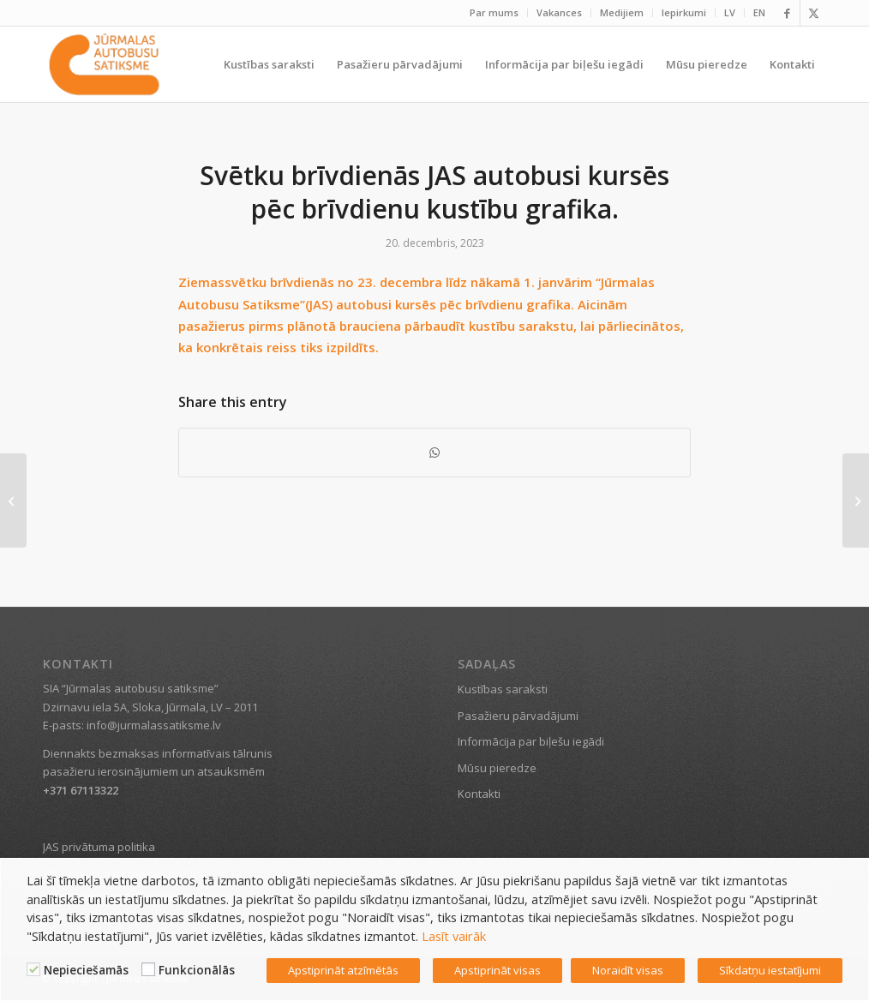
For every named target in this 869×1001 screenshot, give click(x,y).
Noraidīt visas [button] (627, 970)
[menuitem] (494, 13)
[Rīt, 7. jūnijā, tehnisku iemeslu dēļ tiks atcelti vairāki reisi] (13, 500)
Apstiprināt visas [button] (497, 970)
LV (729, 12)
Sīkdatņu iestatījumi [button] (770, 970)
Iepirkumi (684, 12)
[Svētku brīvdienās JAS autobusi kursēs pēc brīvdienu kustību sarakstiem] (855, 500)
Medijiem (622, 12)
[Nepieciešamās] (33, 969)
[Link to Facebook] (787, 13)
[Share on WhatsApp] (434, 453)
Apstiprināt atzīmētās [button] (343, 970)
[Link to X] (813, 13)
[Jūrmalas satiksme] (104, 64)
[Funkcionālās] (148, 969)
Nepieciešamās (86, 970)
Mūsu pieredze (497, 768)
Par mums (494, 12)
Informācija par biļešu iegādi (531, 741)
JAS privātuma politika (99, 846)
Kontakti (479, 793)
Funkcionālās (197, 970)
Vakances (559, 12)
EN (759, 12)
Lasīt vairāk (454, 935)
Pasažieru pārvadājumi (518, 715)
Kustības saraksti (503, 689)
